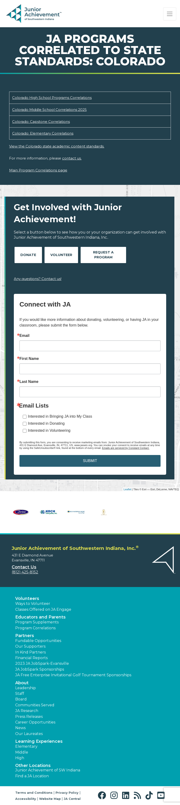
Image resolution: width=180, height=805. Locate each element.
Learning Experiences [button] (39, 741)
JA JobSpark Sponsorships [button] (39, 669)
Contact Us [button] (24, 567)
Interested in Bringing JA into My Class (60, 416)
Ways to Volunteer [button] (32, 603)
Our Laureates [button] (29, 733)
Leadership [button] (25, 688)
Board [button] (21, 699)
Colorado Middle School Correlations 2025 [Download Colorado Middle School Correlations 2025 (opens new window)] (49, 109)
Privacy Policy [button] (67, 792)
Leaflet (127, 489)
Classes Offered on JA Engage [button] (43, 609)
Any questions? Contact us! (37, 278)
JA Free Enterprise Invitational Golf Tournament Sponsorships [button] (73, 675)
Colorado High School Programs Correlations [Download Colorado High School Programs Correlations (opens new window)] (52, 97)
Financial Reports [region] (31, 658)
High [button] (19, 758)
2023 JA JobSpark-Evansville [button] (42, 663)
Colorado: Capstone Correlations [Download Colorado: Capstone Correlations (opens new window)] (41, 121)
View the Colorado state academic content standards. (56, 146)
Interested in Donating (46, 423)
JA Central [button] (72, 799)
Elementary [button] (26, 746)
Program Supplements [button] (37, 622)
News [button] (20, 728)
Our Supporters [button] (30, 646)
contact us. (72, 158)
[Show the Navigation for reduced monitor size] (169, 13)
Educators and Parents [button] (40, 617)
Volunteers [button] (27, 598)
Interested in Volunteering (49, 430)
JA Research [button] (26, 710)
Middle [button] (21, 752)
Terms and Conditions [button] (33, 792)
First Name (29, 359)
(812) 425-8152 (25, 572)
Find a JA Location (32, 776)
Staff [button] (19, 693)
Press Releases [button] (29, 716)
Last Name (28, 382)
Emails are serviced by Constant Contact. (125, 448)
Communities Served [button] (34, 705)
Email (24, 336)
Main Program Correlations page (38, 170)
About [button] (22, 683)
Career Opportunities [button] (35, 722)
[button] (103, 795)
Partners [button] (24, 636)
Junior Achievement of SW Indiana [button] (47, 770)
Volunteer (61, 255)
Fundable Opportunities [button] (38, 640)
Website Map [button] (50, 799)
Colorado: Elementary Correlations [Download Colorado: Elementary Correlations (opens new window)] (42, 133)
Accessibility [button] (25, 799)
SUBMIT (90, 461)
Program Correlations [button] (35, 628)
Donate (28, 255)
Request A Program (103, 254)
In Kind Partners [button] (30, 652)
